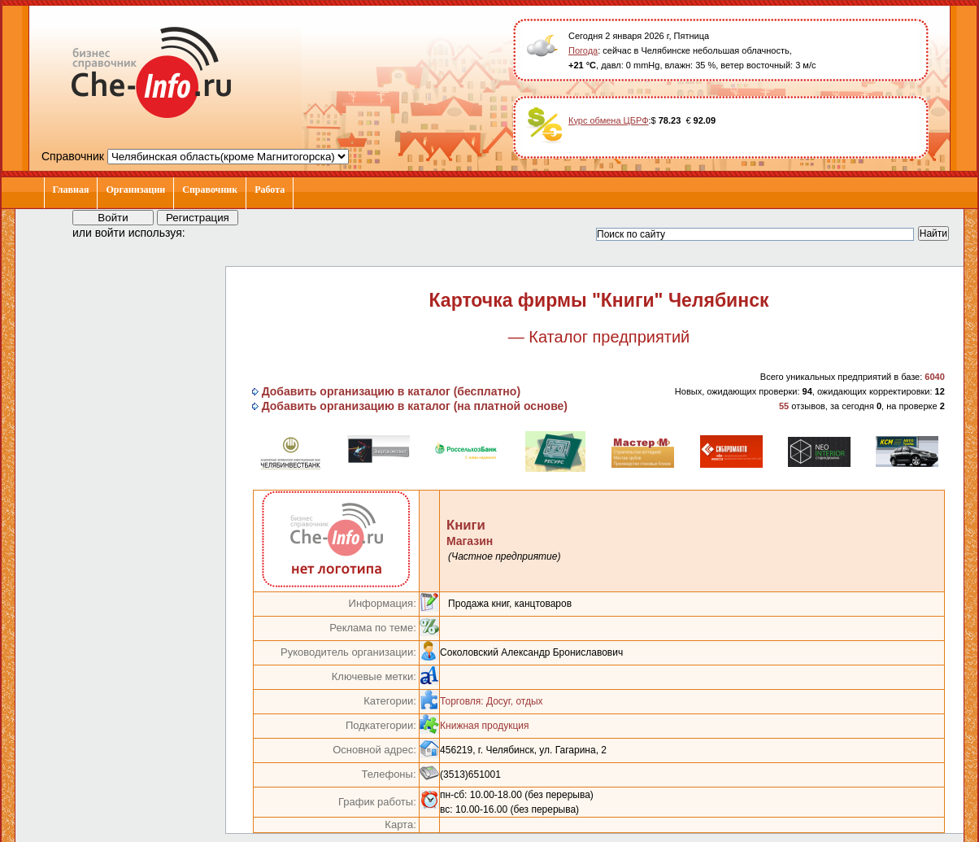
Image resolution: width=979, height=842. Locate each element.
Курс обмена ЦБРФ (608, 120)
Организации (135, 189)
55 (784, 406)
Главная (71, 189)
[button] (212, 231)
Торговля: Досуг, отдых (491, 701)
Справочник (209, 189)
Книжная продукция (484, 725)
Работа (270, 189)
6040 (934, 377)
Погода (583, 50)
